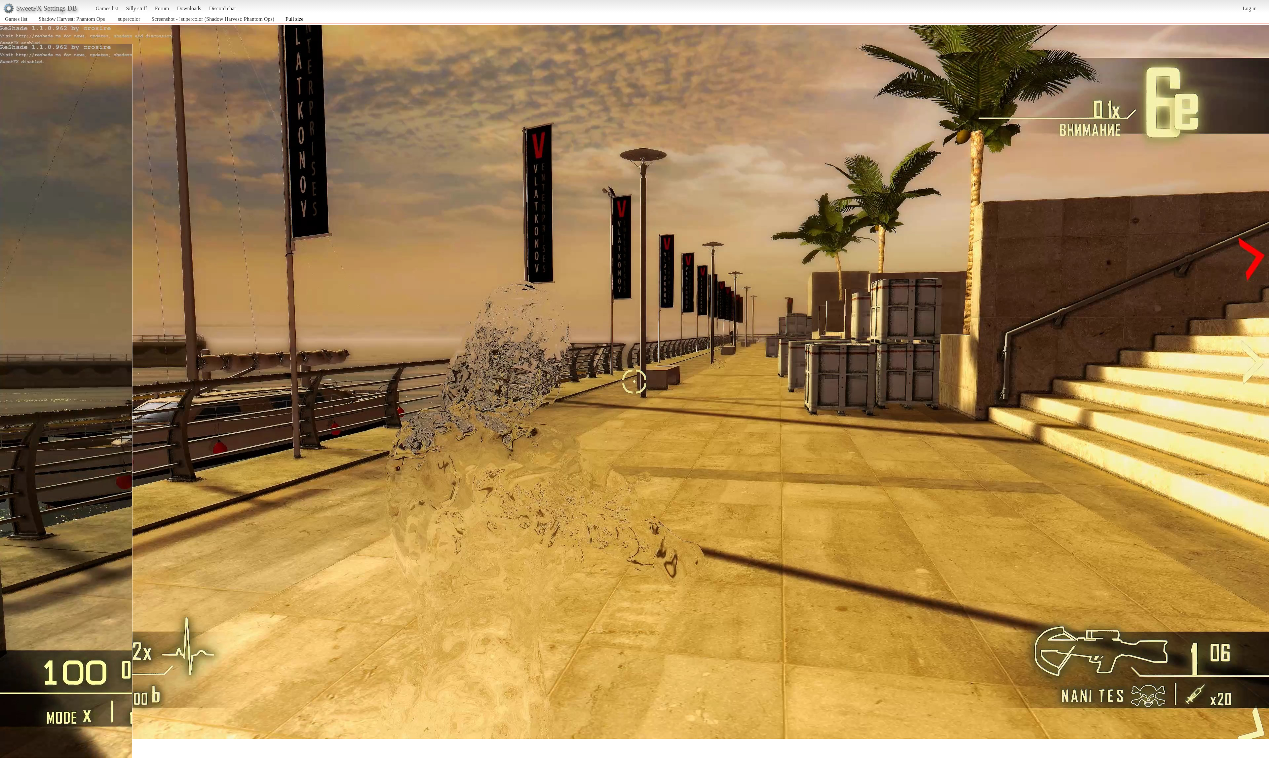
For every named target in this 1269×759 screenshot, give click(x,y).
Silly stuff (136, 8)
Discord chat (222, 8)
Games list (107, 8)
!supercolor (128, 19)
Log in (1249, 8)
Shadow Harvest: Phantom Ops (72, 19)
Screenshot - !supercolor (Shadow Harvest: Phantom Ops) (212, 19)
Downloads (189, 8)
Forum (162, 8)
